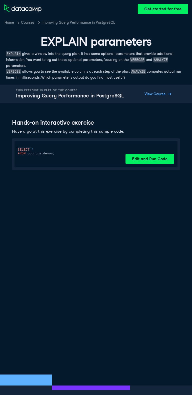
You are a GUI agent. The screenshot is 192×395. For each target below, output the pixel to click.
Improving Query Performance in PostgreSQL (78, 22)
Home (9, 22)
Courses (27, 22)
